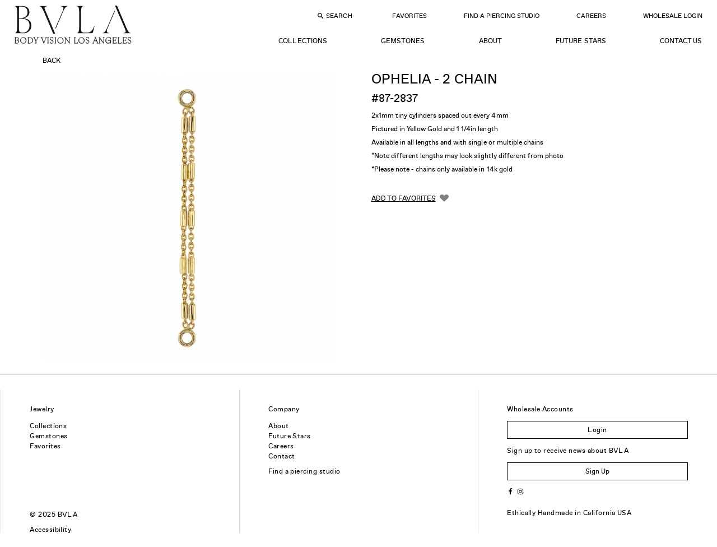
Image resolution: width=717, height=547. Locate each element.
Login (597, 429)
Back (51, 60)
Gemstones (403, 40)
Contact (281, 456)
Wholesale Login (672, 16)
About (490, 40)
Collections (302, 40)
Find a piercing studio (304, 471)
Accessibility (50, 529)
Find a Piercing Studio (501, 16)
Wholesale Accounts (540, 409)
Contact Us (681, 40)
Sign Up (597, 471)
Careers (591, 16)
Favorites (409, 16)
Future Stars (581, 40)
